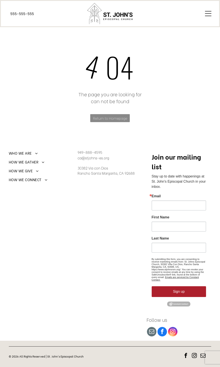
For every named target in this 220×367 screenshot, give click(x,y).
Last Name (160, 238)
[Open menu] (208, 13)
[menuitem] (41, 155)
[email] (151, 332)
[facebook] (162, 332)
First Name (161, 217)
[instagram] (172, 332)
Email (156, 196)
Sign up (179, 291)
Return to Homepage (110, 118)
